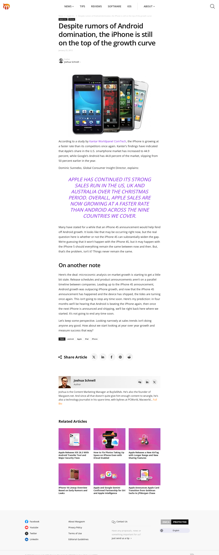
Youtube (34, 527)
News (67, 6)
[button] (212, 6)
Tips (82, 6)
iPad (87, 339)
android (70, 339)
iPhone (71, 19)
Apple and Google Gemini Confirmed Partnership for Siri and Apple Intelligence (109, 490)
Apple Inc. (71, 16)
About (148, 6)
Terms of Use (75, 533)
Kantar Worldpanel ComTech (107, 141)
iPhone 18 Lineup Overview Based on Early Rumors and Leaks (73, 490)
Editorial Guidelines (78, 539)
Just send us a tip (120, 538)
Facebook (34, 521)
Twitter (33, 533)
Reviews (96, 6)
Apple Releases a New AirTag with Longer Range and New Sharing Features (144, 455)
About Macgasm (76, 521)
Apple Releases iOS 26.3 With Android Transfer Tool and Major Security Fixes (74, 455)
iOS (129, 6)
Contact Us (121, 521)
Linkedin (34, 539)
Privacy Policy (75, 527)
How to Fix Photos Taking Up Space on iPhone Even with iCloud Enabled (109, 455)
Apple (79, 339)
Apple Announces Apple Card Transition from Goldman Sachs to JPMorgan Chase (144, 490)
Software (114, 6)
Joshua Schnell (71, 61)
